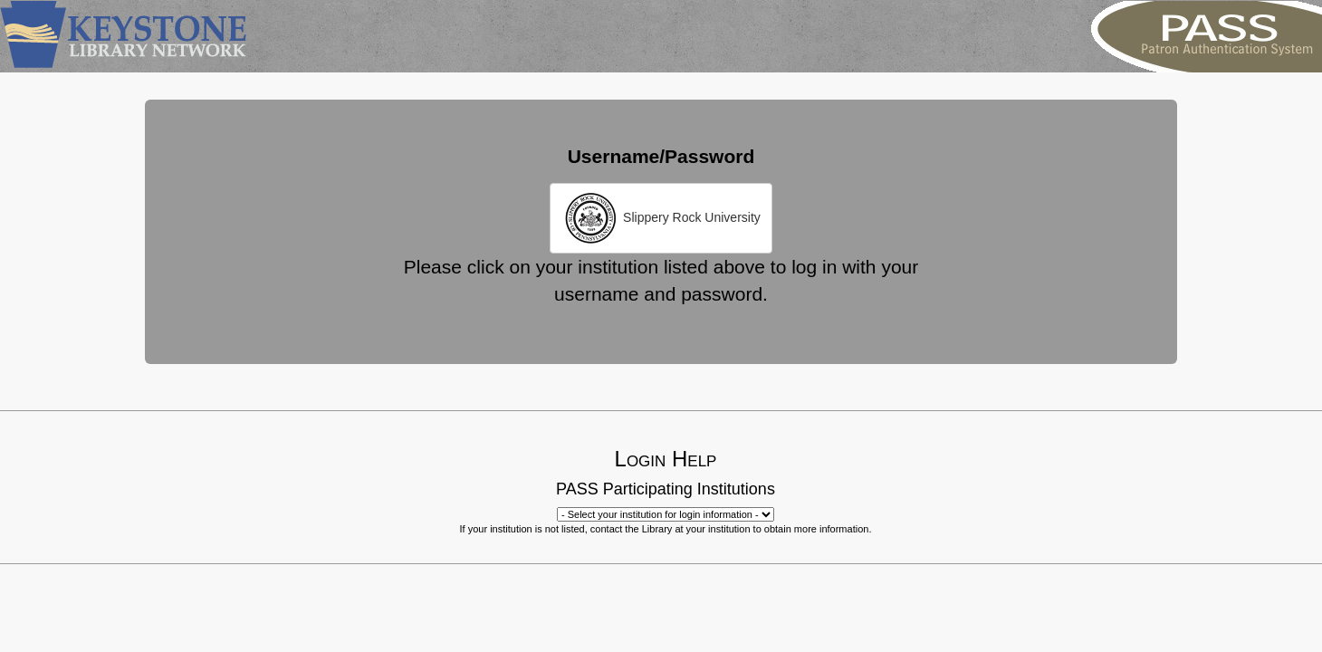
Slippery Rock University (661, 218)
